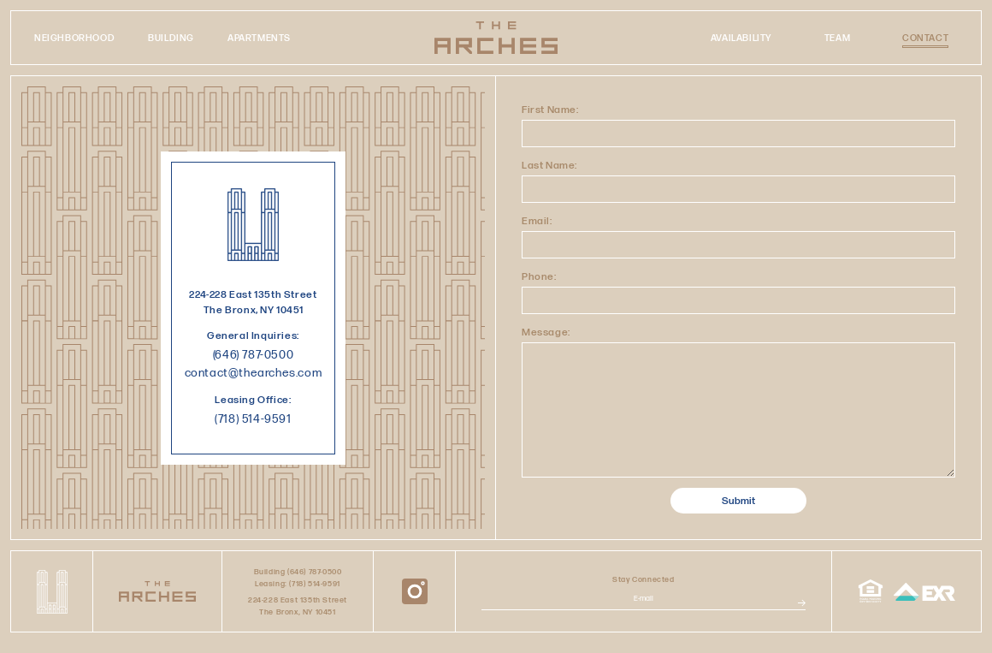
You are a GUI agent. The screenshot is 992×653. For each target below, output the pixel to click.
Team (837, 38)
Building (171, 38)
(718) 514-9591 (253, 418)
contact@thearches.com (253, 372)
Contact (925, 38)
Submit (738, 500)
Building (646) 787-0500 (298, 571)
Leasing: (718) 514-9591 (297, 583)
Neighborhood (74, 38)
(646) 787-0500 (253, 354)
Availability (741, 38)
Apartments (259, 38)
